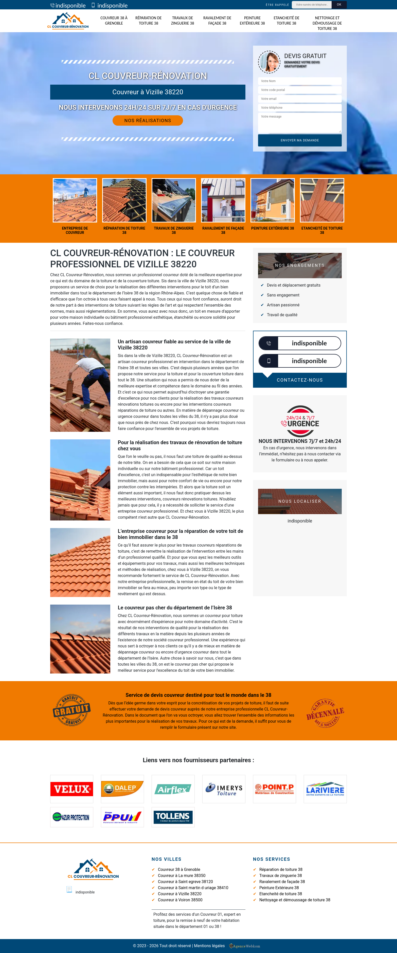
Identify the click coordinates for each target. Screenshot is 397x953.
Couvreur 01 (211, 914)
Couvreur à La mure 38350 (182, 875)
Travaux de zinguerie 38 (182, 20)
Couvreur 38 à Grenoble (114, 20)
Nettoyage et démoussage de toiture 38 (327, 23)
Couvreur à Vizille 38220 (180, 893)
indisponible (68, 5)
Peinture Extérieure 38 (252, 20)
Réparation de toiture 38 (148, 20)
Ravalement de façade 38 (217, 20)
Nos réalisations (147, 120)
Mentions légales (209, 945)
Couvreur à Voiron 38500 (180, 900)
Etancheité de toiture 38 (286, 20)
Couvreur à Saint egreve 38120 (185, 881)
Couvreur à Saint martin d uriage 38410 (193, 887)
